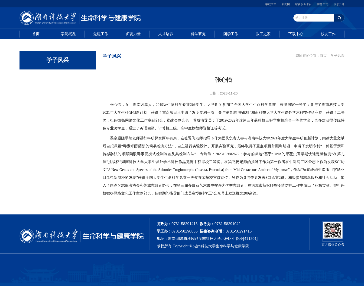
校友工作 (328, 34)
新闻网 (286, 4)
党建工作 (100, 34)
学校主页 (270, 4)
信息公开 (338, 4)
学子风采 (337, 55)
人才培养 (165, 34)
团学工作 (230, 34)
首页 (35, 34)
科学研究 (198, 34)
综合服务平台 (303, 4)
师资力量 (133, 34)
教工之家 (263, 34)
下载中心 (295, 34)
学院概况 (68, 34)
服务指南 (322, 4)
